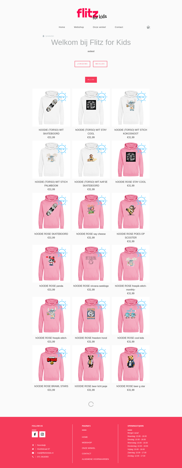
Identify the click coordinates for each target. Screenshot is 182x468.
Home (62, 27)
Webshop (79, 27)
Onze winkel (99, 27)
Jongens (82, 64)
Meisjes (100, 64)
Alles (91, 79)
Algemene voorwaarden (95, 459)
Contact (119, 27)
